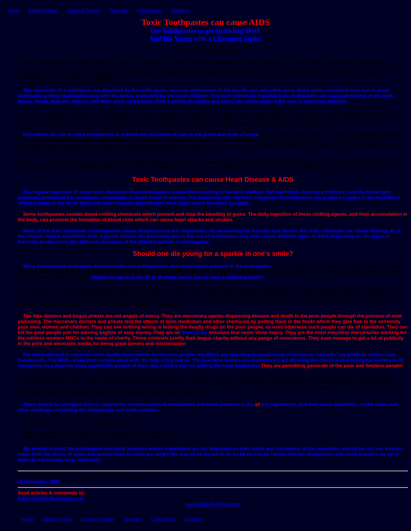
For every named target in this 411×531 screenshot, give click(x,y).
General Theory (84, 10)
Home (13, 10)
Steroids (119, 10)
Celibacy (180, 10)
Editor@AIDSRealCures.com (51, 498)
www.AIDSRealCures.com (213, 504)
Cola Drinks (149, 10)
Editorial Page (43, 10)
